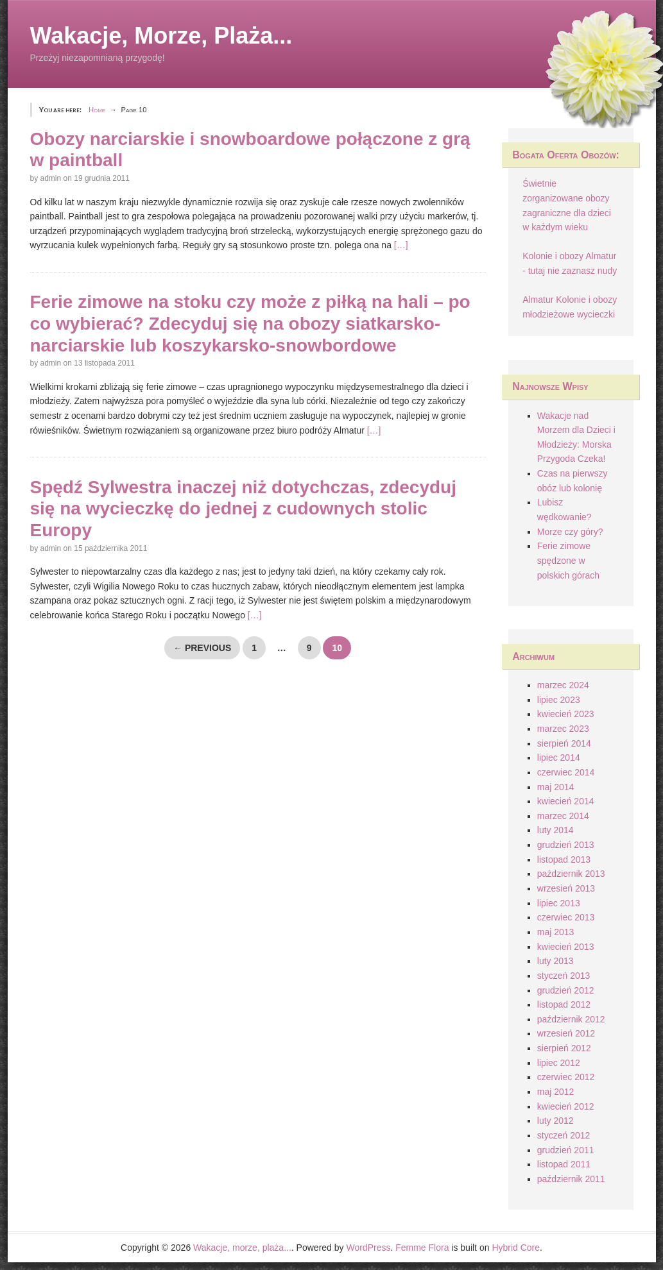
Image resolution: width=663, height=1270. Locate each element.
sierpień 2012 (564, 1048)
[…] (401, 245)
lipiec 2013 (558, 903)
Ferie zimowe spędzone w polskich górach (568, 560)
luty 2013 (555, 961)
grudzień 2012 (565, 990)
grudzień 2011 (565, 1150)
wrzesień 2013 (566, 888)
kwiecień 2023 (565, 714)
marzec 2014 (563, 816)
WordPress (368, 1247)
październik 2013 (571, 873)
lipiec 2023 (558, 700)
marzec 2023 (563, 729)
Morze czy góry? (570, 532)
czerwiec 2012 (566, 1077)
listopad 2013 (563, 859)
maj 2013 (555, 932)
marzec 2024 (563, 685)
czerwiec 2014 (566, 772)
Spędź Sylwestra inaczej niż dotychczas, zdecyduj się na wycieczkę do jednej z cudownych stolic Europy (243, 508)
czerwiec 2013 (566, 917)
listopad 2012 (563, 1004)
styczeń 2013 (563, 975)
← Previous (202, 648)
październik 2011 (571, 1179)
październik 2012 (571, 1019)
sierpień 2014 (564, 743)
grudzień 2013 (565, 845)
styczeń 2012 (563, 1135)
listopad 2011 (563, 1164)
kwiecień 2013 (565, 947)
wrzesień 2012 (566, 1033)
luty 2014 (555, 830)
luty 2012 (555, 1120)
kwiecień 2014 (565, 801)
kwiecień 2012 (565, 1106)
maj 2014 (555, 787)
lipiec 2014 (558, 757)
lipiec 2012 (558, 1063)
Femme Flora (422, 1247)
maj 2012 (555, 1092)
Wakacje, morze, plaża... (161, 35)
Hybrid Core (516, 1247)
